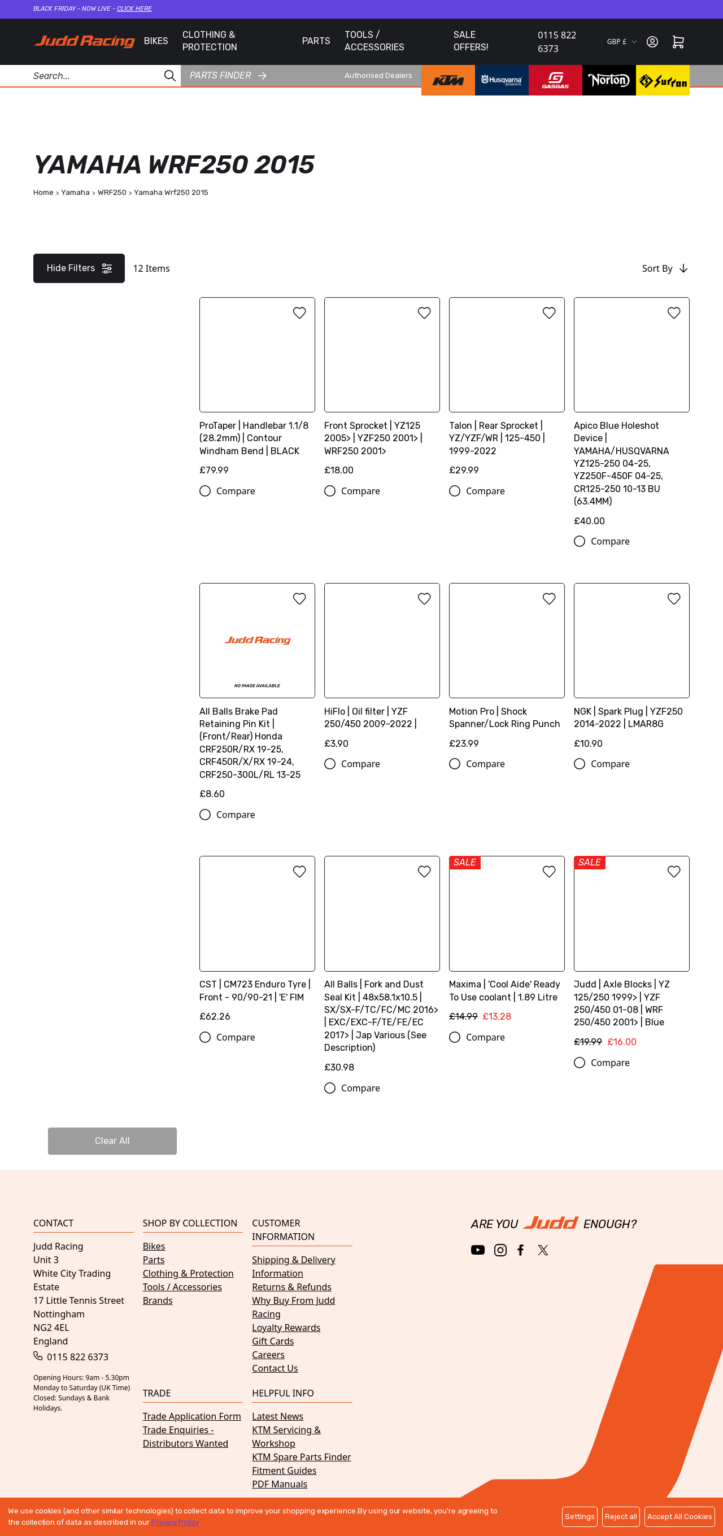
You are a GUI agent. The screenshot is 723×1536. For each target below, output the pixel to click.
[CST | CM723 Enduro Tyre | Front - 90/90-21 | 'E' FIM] (257, 943)
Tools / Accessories (182, 1287)
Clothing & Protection (188, 1273)
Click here (134, 8)
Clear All (112, 1140)
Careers (268, 1354)
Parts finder (228, 75)
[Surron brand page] (663, 80)
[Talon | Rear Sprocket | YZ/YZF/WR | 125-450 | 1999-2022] (507, 390)
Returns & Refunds (292, 1287)
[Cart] (678, 42)
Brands (158, 1300)
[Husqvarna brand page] (502, 80)
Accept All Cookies (679, 1516)
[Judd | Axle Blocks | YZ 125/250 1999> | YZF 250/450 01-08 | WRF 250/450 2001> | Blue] (632, 956)
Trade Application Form (192, 1416)
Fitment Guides (284, 1470)
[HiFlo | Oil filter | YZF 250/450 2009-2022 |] (382, 670)
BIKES (156, 41)
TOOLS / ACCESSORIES (374, 41)
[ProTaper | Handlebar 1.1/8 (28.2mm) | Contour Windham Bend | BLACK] (257, 390)
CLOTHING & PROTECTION (209, 41)
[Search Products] (90, 75)
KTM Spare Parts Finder (301, 1457)
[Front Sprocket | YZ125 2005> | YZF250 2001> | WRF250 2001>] (382, 390)
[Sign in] (652, 42)
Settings (580, 1516)
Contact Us (275, 1368)
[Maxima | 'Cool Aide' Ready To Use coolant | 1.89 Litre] (507, 943)
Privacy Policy (175, 1522)
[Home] (84, 42)
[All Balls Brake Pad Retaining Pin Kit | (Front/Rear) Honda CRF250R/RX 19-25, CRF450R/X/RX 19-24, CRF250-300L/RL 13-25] (257, 695)
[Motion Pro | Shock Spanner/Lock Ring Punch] (507, 670)
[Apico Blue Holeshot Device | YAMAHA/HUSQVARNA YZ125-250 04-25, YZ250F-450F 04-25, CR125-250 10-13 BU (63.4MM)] (632, 416)
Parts (154, 1260)
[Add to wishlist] (299, 313)
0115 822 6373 (557, 42)
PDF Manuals (279, 1484)
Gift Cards (273, 1341)
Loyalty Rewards (286, 1327)
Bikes (154, 1246)
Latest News (277, 1416)
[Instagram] (500, 1250)
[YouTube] (478, 1250)
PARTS (316, 41)
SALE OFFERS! (471, 41)
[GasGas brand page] (555, 80)
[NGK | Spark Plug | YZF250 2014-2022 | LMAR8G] (632, 670)
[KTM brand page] (448, 80)
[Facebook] (522, 1250)
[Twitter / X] (543, 1250)
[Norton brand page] (609, 80)
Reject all (621, 1516)
